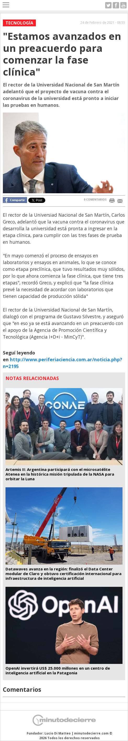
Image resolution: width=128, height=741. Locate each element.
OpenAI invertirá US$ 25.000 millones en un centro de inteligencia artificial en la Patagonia (57, 670)
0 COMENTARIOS (95, 199)
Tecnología (19, 23)
